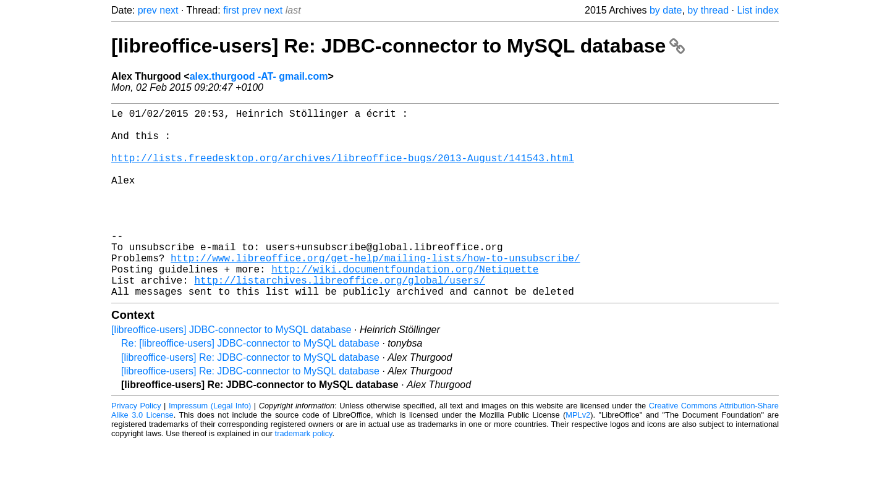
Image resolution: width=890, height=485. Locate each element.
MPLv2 (578, 457)
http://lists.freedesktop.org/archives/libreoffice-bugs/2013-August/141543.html (342, 170)
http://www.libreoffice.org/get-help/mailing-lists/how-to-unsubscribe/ (375, 292)
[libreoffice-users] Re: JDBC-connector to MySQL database (398, 46)
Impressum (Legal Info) (210, 447)
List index (758, 10)
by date (666, 10)
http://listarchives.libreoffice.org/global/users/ (339, 319)
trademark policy (304, 475)
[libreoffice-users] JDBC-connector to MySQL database (231, 371)
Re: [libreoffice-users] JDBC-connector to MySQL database (250, 385)
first (231, 10)
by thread (708, 10)
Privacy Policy (136, 447)
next (168, 10)
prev (147, 10)
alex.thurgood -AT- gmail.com (259, 76)
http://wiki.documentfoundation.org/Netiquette (404, 306)
